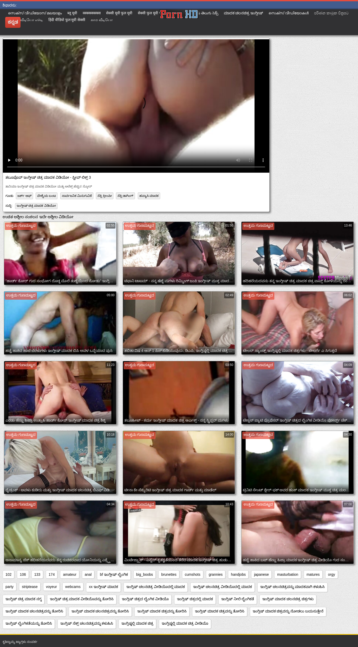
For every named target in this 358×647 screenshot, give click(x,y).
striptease (30, 587)
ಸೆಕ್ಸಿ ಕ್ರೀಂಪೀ (104, 196)
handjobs (238, 574)
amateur (69, 574)
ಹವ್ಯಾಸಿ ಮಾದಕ (149, 196)
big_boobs (144, 574)
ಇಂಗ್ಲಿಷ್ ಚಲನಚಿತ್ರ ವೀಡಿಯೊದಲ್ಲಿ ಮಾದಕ (155, 587)
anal (88, 574)
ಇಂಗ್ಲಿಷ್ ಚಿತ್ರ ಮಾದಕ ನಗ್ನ (23, 599)
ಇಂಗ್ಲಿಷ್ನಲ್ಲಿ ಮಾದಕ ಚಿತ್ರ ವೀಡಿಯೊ (185, 623)
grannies (216, 574)
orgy (331, 574)
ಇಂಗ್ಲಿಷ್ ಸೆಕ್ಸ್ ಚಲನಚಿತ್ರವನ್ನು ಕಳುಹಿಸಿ (86, 623)
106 (23, 574)
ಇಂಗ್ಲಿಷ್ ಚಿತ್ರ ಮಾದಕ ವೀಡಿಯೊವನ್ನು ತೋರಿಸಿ (82, 599)
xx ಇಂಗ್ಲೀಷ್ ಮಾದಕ (103, 587)
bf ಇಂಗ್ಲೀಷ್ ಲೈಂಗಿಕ (114, 574)
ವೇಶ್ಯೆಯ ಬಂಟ (46, 196)
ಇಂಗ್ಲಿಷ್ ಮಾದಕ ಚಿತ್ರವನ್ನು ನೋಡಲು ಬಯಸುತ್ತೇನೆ (288, 611)
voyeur (51, 587)
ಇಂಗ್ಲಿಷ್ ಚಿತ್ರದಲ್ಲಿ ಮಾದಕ (195, 599)
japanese (261, 574)
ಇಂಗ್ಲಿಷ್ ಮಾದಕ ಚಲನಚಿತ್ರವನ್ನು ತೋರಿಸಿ (34, 611)
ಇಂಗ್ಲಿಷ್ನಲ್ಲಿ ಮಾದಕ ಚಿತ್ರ (137, 623)
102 (8, 574)
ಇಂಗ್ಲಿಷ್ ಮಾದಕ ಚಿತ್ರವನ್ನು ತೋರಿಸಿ (162, 611)
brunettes (168, 574)
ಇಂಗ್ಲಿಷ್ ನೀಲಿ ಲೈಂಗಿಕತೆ (237, 599)
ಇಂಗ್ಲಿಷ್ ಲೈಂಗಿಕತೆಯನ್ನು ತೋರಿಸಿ (28, 623)
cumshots (192, 574)
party (9, 587)
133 (37, 574)
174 (52, 574)
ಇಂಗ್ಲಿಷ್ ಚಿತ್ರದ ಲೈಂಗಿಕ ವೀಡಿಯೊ (145, 599)
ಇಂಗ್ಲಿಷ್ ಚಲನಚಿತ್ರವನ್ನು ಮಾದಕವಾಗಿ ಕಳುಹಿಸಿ (292, 587)
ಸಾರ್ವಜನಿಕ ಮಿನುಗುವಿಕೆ (77, 196)
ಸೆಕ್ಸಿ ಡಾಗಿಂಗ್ (125, 196)
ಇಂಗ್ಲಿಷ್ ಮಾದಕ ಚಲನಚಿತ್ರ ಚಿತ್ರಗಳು (288, 599)
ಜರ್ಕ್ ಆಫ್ (24, 196)
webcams (73, 587)
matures (313, 574)
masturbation (287, 574)
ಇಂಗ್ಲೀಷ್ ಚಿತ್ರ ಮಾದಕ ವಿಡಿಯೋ (36, 206)
